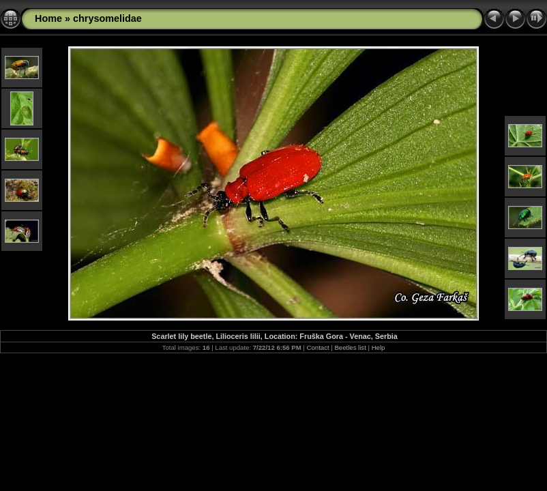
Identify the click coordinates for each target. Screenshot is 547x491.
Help (378, 347)
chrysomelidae (107, 18)
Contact (318, 347)
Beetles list (350, 347)
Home (48, 18)
